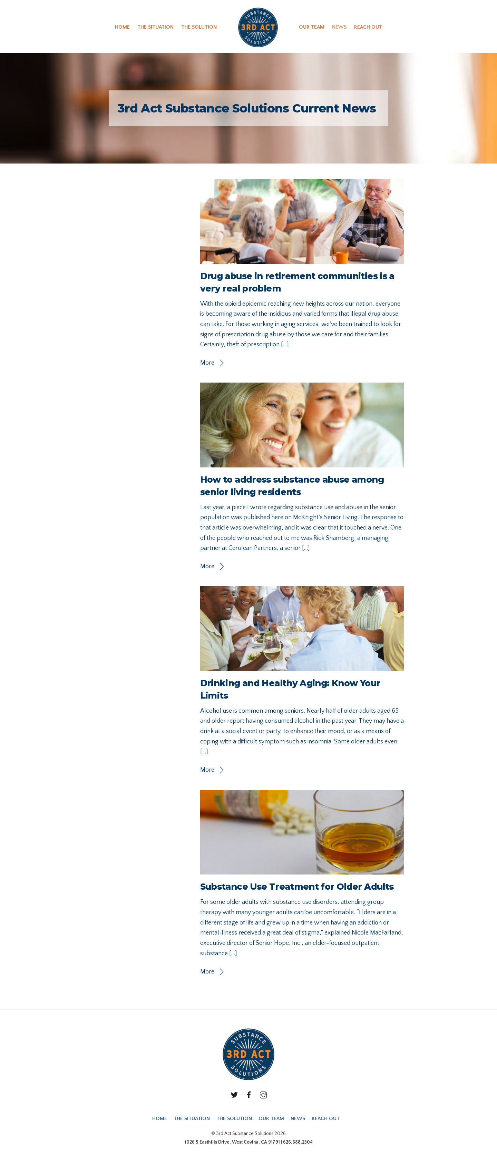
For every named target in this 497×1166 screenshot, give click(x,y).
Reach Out (368, 27)
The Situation (155, 27)
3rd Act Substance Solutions (244, 1133)
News (339, 27)
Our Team (311, 27)
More (207, 362)
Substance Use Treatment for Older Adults (297, 886)
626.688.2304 (298, 1142)
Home (122, 27)
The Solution (199, 27)
